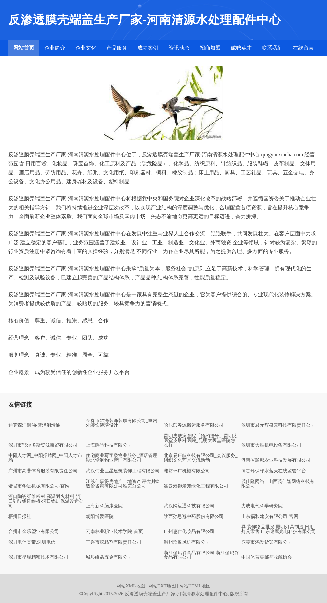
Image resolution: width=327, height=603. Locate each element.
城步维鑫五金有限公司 (109, 557)
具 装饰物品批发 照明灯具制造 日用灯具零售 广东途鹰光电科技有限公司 (278, 529)
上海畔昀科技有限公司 (109, 445)
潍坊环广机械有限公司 (187, 471)
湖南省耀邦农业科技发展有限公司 (276, 460)
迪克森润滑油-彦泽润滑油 (34, 425)
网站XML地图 (130, 586)
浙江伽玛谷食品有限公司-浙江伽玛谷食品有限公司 (201, 555)
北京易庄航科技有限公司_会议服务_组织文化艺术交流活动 (201, 458)
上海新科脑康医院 (104, 506)
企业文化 (85, 47)
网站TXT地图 (162, 586)
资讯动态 (179, 47)
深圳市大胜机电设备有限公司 (271, 445)
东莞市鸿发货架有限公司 (266, 542)
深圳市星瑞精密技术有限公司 (38, 557)
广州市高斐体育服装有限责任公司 (43, 471)
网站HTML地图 (195, 586)
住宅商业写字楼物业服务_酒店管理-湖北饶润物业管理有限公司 (122, 458)
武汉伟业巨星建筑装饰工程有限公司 (123, 471)
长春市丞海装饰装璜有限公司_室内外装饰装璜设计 (121, 423)
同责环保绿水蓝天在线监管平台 (273, 471)
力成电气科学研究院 (262, 506)
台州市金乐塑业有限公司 (33, 531)
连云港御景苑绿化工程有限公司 (196, 486)
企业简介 (54, 47)
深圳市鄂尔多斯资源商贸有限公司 (43, 445)
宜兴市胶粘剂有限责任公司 (113, 542)
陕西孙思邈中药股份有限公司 (194, 516)
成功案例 (147, 47)
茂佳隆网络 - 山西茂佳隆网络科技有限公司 (277, 483)
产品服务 (116, 47)
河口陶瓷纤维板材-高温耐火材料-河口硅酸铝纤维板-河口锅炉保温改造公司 (46, 501)
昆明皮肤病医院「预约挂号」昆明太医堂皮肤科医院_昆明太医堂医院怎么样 (201, 441)
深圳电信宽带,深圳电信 (32, 542)
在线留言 (303, 47)
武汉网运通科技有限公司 (189, 506)
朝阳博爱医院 (100, 516)
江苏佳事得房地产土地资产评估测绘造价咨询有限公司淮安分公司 (123, 483)
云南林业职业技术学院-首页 (114, 531)
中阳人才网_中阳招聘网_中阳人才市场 (45, 458)
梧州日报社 (19, 516)
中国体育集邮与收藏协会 (266, 557)
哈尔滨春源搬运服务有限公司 (194, 425)
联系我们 (272, 47)
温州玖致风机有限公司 (187, 542)
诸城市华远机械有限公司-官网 (39, 486)
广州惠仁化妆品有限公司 (189, 531)
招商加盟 (210, 47)
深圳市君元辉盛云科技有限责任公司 (278, 425)
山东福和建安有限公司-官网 (269, 516)
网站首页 (23, 47)
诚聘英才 (241, 47)
